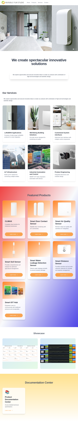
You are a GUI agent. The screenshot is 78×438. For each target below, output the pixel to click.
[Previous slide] (2, 28)
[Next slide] (75, 28)
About (28, 2)
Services (40, 2)
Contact (46, 2)
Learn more (14, 234)
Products (34, 2)
